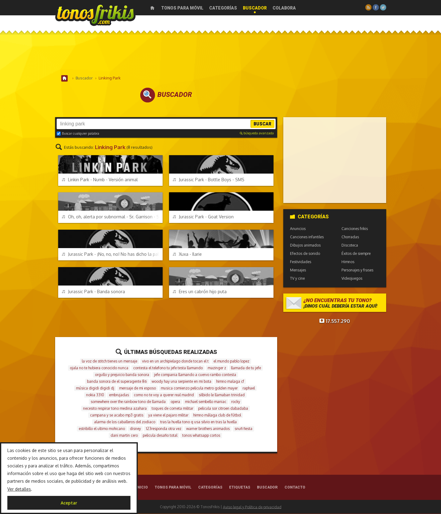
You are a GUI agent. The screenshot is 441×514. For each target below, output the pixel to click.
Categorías (223, 8)
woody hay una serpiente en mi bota (181, 381)
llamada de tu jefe (246, 368)
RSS (368, 7)
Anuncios (298, 229)
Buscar (262, 124)
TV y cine (297, 278)
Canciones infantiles (307, 237)
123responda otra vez (163, 429)
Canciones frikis (354, 229)
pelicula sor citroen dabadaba (223, 408)
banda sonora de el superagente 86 (117, 381)
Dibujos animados (305, 245)
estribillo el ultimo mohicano (102, 429)
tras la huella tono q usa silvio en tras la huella (198, 422)
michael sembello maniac (205, 402)
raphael (249, 388)
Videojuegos (351, 278)
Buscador (255, 8)
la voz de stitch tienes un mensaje (109, 361)
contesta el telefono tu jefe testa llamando (168, 368)
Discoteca (349, 245)
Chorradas (350, 237)
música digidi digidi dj (95, 388)
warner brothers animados (208, 429)
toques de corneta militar (172, 408)
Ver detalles (19, 489)
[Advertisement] (220, 55)
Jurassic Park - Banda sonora (93, 291)
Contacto (295, 487)
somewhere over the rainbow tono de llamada (128, 402)
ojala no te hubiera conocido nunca (99, 368)
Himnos (347, 262)
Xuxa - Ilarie (187, 254)
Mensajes (298, 270)
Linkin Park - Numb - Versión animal (100, 179)
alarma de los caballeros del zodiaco (124, 422)
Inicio (152, 8)
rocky (235, 402)
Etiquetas (239, 487)
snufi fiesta (243, 429)
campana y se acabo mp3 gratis (116, 415)
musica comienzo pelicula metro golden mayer (199, 388)
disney (135, 429)
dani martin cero (124, 435)
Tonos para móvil (182, 8)
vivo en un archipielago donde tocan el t (175, 361)
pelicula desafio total (160, 435)
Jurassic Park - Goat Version (203, 217)
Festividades (300, 262)
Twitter (383, 7)
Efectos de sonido (305, 253)
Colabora (284, 8)
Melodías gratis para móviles (95, 14)
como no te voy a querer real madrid (164, 395)
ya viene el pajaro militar (168, 415)
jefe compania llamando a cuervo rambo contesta (195, 375)
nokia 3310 (95, 395)
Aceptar (69, 502)
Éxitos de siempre (356, 253)
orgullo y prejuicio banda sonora (122, 375)
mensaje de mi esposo (137, 388)
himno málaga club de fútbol (217, 415)
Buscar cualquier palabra (78, 134)
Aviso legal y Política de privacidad (252, 507)
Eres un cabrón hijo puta (200, 291)
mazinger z (217, 368)
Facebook (376, 7)
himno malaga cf (230, 381)
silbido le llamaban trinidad (222, 395)
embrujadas (119, 395)
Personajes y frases (357, 270)
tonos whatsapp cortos (201, 435)
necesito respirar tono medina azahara (115, 408)
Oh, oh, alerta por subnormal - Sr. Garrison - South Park (112, 217)
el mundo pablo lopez (231, 361)
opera (175, 402)
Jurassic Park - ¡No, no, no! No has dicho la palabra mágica (112, 254)
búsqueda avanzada (257, 133)
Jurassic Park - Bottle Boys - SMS (208, 179)
